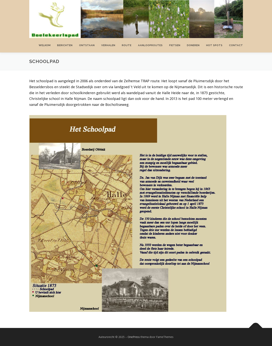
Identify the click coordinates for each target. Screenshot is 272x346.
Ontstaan (87, 45)
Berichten (65, 45)
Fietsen (174, 45)
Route (126, 45)
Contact (236, 45)
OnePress (134, 337)
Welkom (45, 45)
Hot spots (214, 45)
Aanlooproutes (150, 45)
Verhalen (108, 45)
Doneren (193, 45)
